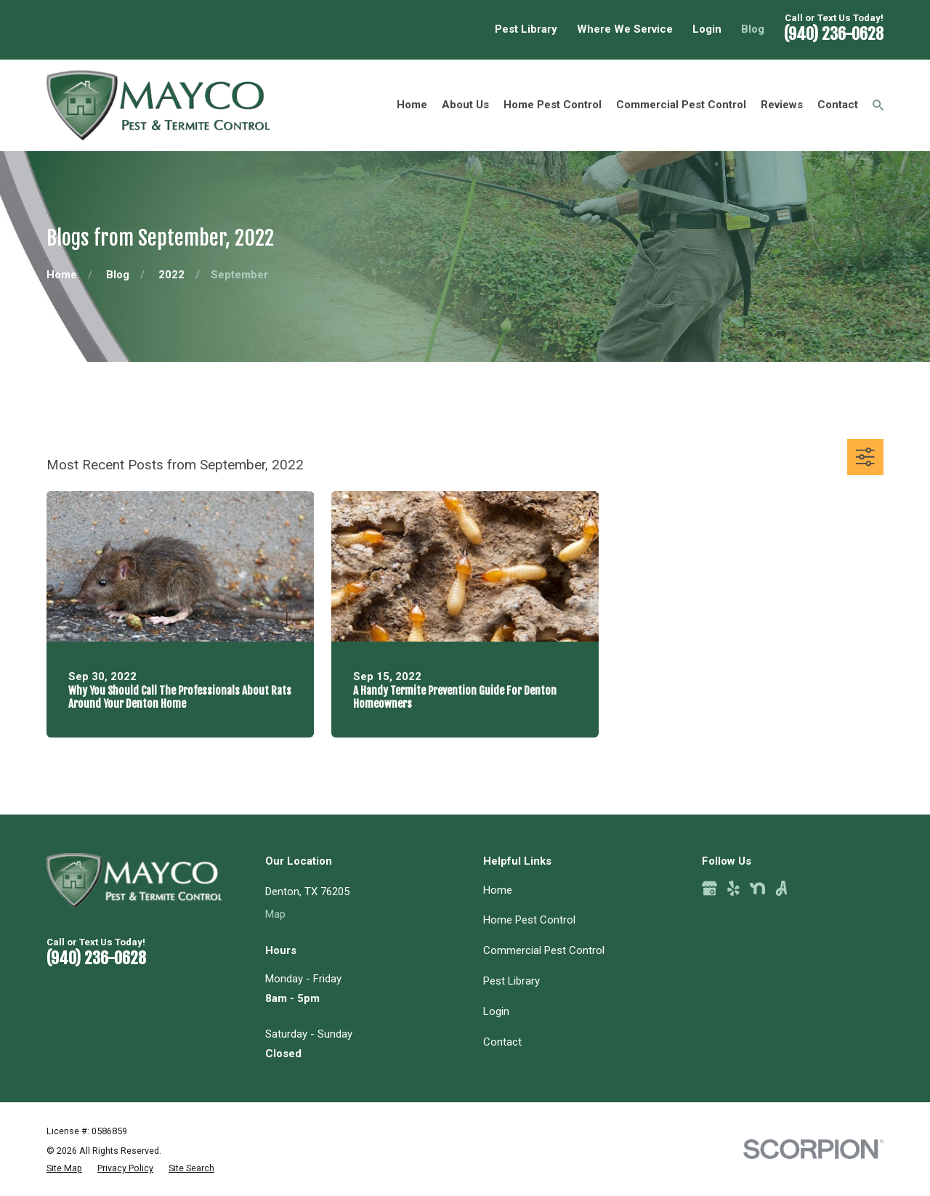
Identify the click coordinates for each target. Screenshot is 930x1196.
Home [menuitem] (412, 104)
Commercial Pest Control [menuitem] (681, 104)
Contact (502, 1041)
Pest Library (526, 29)
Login (706, 29)
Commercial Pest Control (543, 950)
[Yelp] (733, 888)
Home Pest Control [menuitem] (553, 104)
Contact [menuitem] (837, 104)
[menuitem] (64, 1168)
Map (275, 914)
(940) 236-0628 (834, 33)
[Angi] (781, 888)
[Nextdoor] (757, 888)
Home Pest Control (529, 919)
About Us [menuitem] (465, 104)
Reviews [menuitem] (782, 104)
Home (497, 890)
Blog (752, 29)
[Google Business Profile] (709, 888)
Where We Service (625, 29)
